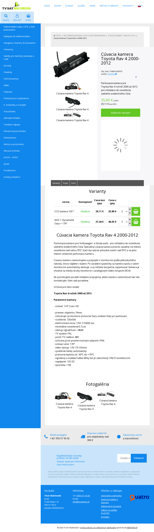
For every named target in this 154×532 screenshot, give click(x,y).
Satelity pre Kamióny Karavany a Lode (19, 57)
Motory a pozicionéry (14, 144)
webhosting (111, 527)
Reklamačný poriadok (111, 506)
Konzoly (7, 65)
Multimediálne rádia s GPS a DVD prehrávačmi (19, 28)
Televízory (8, 49)
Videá (92, 5)
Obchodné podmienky (111, 495)
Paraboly (8, 72)
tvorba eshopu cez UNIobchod (93, 527)
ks (126, 211)
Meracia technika (12, 150)
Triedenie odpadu (12, 124)
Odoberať (139, 458)
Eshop (57, 5)
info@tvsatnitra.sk (81, 501)
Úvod (47, 5)
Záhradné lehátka (12, 118)
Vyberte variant (120, 112)
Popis (65, 183)
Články (69, 5)
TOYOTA (112, 74)
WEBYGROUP (132, 527)
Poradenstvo (10, 170)
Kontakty (128, 5)
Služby (81, 5)
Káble (6, 85)
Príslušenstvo (10, 137)
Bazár (6, 163)
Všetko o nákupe (109, 5)
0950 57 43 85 (83, 495)
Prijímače (8, 91)
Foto (73, 183)
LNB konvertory (11, 78)
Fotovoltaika (9, 111)
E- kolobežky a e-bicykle (15, 105)
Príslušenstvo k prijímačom (16, 98)
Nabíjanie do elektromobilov (17, 36)
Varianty (56, 183)
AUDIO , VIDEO (11, 157)
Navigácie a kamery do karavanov (19, 42)
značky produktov (12, 177)
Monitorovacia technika (15, 131)
